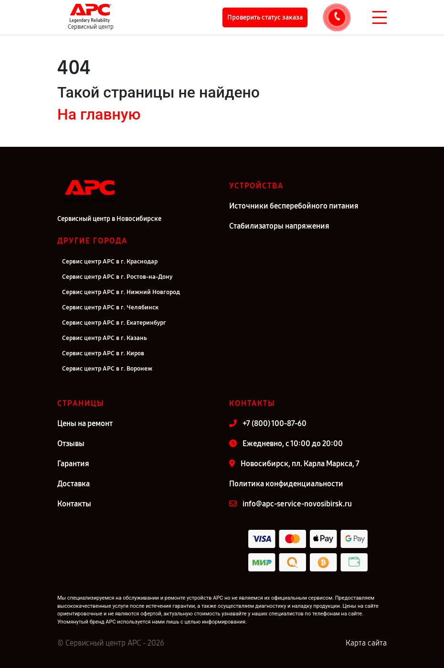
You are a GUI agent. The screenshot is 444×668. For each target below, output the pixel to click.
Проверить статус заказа (265, 17)
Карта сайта (366, 642)
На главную (98, 114)
